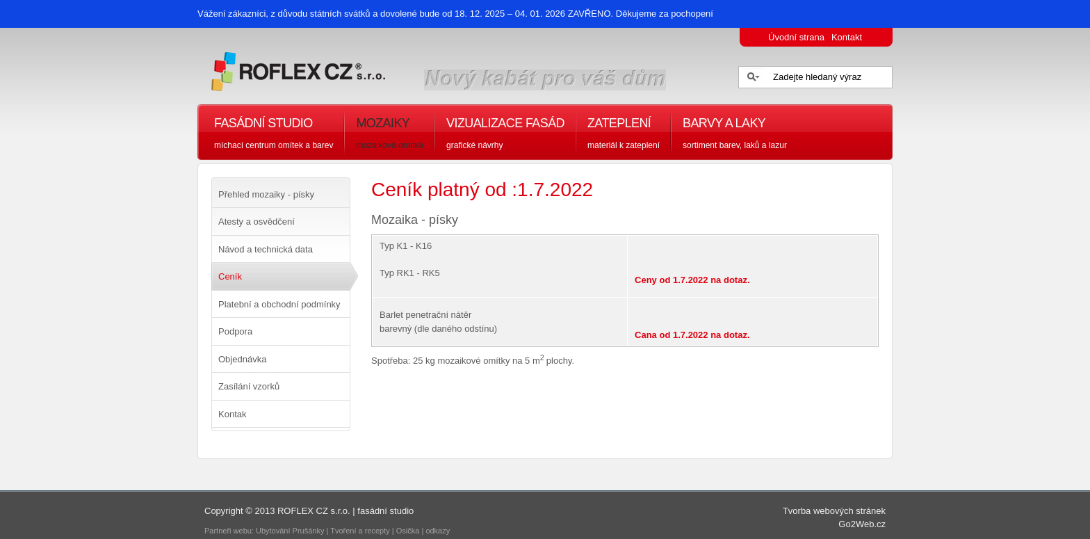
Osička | (411, 530)
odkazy (438, 530)
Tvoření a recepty (360, 530)
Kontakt (846, 37)
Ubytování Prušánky (290, 530)
